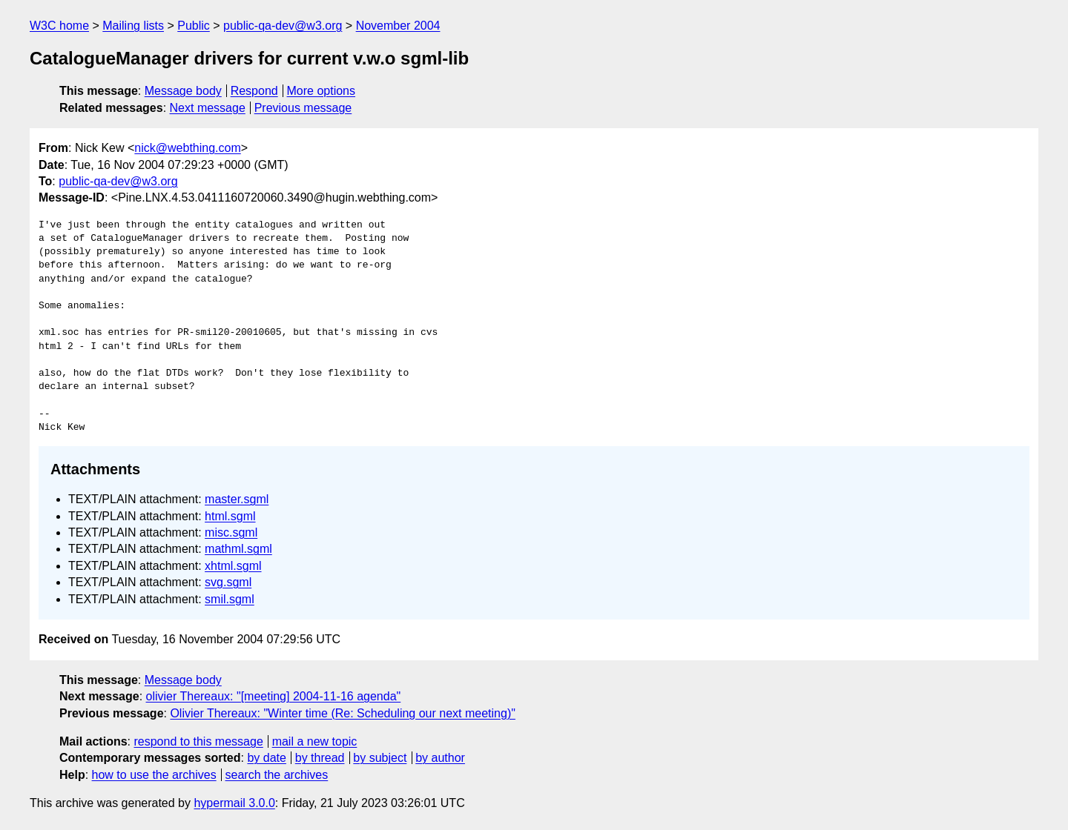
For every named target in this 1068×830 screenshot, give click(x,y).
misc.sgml (231, 532)
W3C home (59, 25)
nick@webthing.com (187, 148)
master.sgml (236, 499)
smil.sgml (229, 599)
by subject (379, 757)
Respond (254, 90)
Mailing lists (133, 25)
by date (266, 757)
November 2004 (398, 25)
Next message (207, 108)
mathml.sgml (238, 548)
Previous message (303, 108)
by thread (320, 757)
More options (321, 90)
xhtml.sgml (233, 566)
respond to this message (198, 741)
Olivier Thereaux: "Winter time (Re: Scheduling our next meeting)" (342, 713)
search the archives (277, 774)
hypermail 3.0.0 (234, 803)
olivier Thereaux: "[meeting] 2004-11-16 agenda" (273, 696)
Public (193, 25)
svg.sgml (228, 582)
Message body (183, 90)
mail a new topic (314, 741)
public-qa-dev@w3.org (282, 25)
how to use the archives (154, 774)
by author (440, 757)
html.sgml (230, 516)
